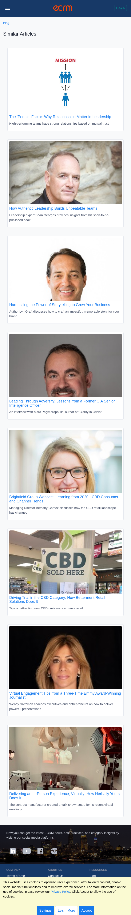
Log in (120, 7)
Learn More (66, 910)
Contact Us (55, 876)
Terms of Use (15, 876)
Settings (45, 910)
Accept (87, 910)
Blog (6, 23)
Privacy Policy (60, 891)
